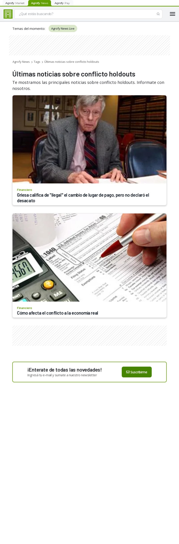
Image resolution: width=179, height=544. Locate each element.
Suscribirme (136, 372)
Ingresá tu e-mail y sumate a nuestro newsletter (62, 375)
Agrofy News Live (63, 28)
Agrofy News (21, 61)
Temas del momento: (28, 28)
